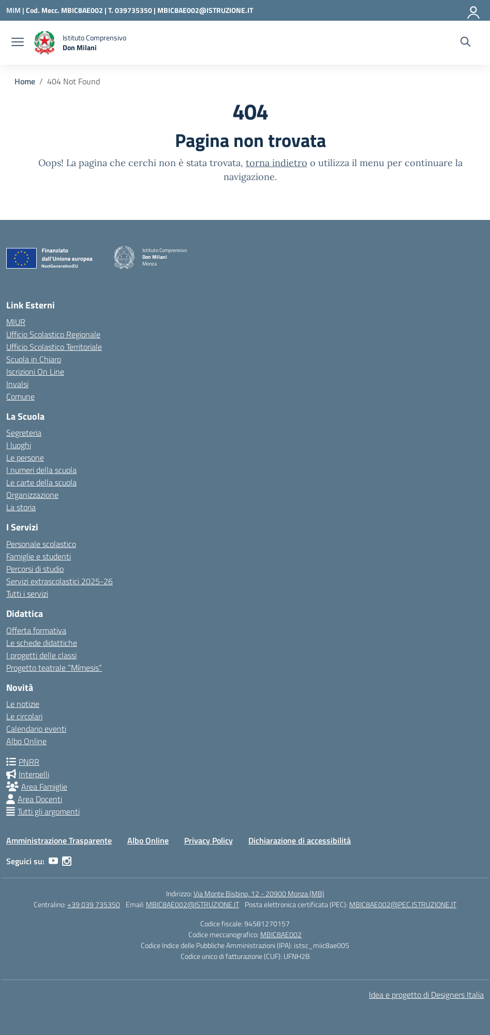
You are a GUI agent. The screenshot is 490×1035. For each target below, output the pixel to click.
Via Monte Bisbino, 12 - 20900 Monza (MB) (259, 893)
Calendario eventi (36, 728)
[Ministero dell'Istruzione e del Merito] (16, 10)
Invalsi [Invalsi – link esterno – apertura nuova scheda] (17, 384)
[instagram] (66, 861)
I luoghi (18, 445)
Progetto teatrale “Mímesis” (54, 667)
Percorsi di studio (35, 569)
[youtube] (53, 861)
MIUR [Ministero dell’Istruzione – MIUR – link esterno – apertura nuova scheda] (15, 322)
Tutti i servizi (27, 593)
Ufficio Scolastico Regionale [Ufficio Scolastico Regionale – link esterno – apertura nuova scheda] (53, 334)
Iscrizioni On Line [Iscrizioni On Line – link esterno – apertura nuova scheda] (35, 371)
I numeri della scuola (41, 470)
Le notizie (22, 704)
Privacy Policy (208, 840)
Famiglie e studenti (38, 556)
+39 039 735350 (93, 904)
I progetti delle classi (41, 655)
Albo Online (26, 741)
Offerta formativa (36, 630)
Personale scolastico (41, 544)
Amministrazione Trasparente (59, 840)
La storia (21, 507)
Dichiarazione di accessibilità (299, 840)
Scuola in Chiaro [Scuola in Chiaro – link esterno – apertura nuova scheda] (33, 359)
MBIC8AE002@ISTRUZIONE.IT (205, 10)
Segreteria (23, 432)
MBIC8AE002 (281, 934)
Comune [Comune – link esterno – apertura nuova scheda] (20, 396)
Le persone (25, 457)
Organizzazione (32, 495)
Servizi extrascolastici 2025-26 (59, 581)
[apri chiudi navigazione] (17, 43)
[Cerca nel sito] (465, 43)
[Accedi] (474, 10)
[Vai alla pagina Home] (24, 81)
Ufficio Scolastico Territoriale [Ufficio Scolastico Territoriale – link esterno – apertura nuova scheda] (54, 347)
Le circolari (24, 716)
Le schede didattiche (41, 643)
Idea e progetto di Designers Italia (426, 994)
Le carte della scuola (41, 482)
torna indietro (276, 163)
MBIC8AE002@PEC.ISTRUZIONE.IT (402, 904)
